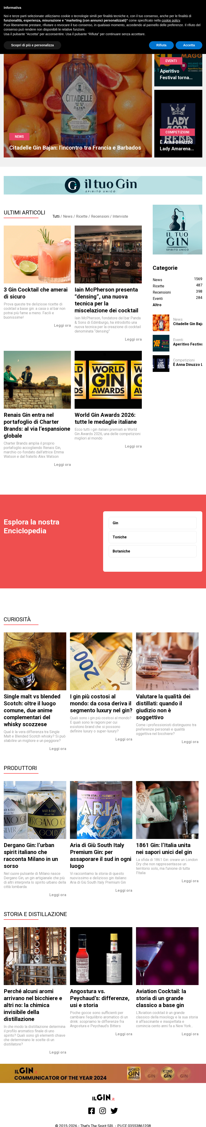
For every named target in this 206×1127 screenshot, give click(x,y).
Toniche (120, 537)
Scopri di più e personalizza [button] (32, 45)
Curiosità (17, 619)
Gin (115, 523)
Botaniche (121, 551)
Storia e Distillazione (35, 914)
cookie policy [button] (171, 20)
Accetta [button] (189, 45)
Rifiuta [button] (161, 45)
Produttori (20, 768)
